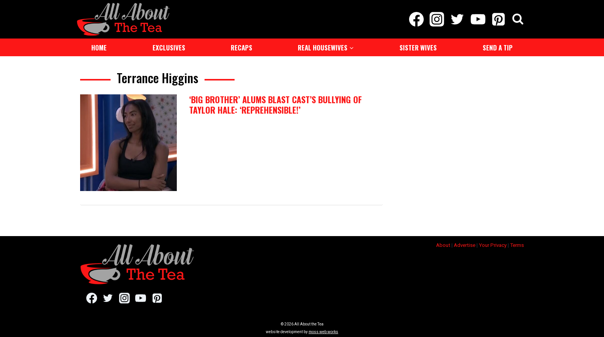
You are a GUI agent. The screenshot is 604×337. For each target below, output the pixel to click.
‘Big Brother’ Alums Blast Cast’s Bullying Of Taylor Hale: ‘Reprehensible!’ (275, 104)
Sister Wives (418, 47)
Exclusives (169, 47)
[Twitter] (457, 19)
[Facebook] (416, 19)
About (443, 243)
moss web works (323, 330)
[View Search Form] (517, 19)
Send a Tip (498, 47)
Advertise (464, 243)
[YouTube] (478, 19)
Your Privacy (493, 243)
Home (99, 47)
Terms (517, 243)
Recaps (241, 47)
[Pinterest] (498, 19)
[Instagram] (437, 19)
